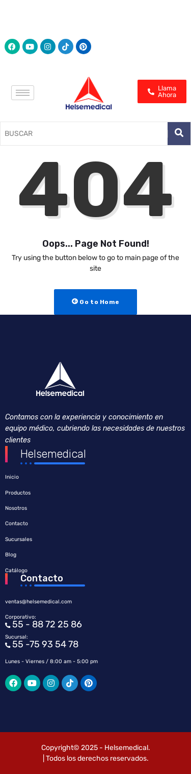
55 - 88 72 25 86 (46, 624)
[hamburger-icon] (22, 92)
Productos (18, 492)
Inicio (12, 477)
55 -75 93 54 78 (44, 644)
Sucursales (18, 539)
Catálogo (16, 570)
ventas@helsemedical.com (38, 601)
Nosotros (16, 508)
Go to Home (96, 302)
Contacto (16, 523)
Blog (10, 554)
